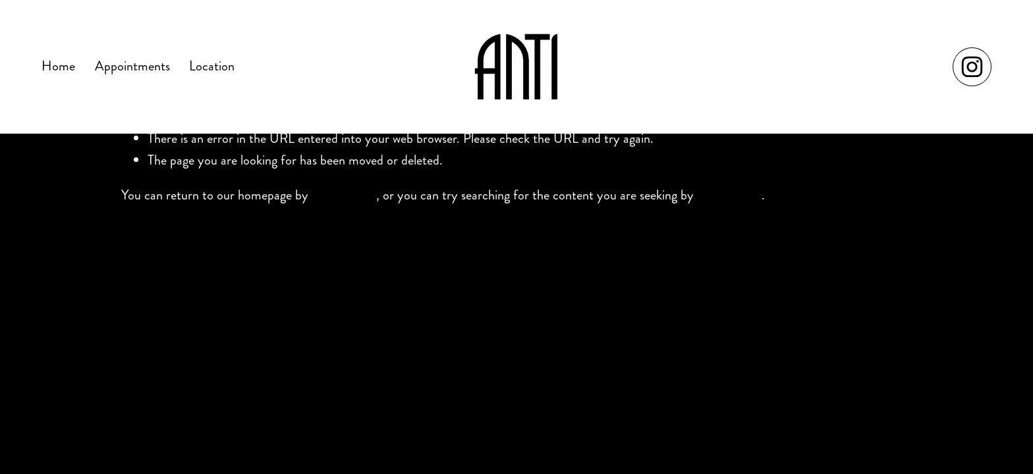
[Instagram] (972, 66)
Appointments (132, 66)
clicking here (344, 195)
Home (58, 66)
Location (212, 66)
